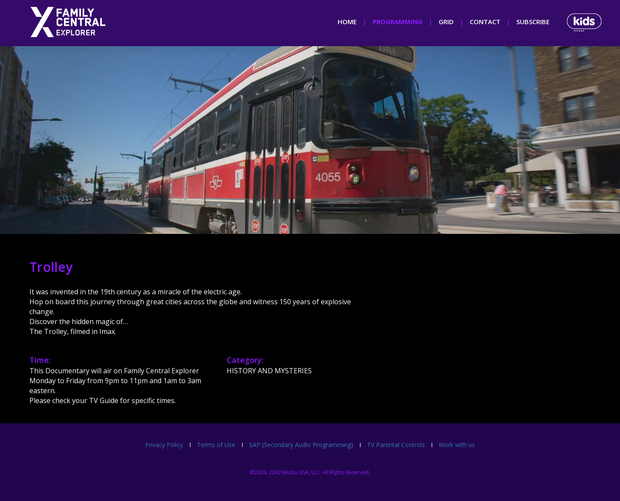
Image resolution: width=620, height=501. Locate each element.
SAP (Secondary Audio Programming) (301, 445)
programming (398, 21)
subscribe (533, 21)
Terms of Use (216, 445)
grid (446, 21)
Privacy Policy (164, 445)
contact (485, 21)
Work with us (457, 445)
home (347, 21)
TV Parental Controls (396, 445)
